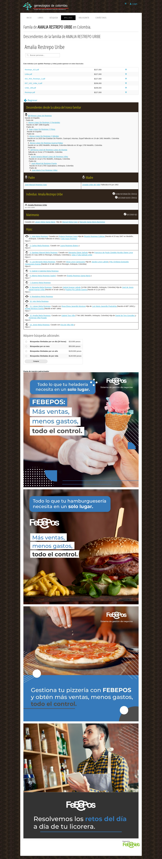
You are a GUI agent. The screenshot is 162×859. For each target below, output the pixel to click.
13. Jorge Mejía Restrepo (40, 325)
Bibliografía (84, 17)
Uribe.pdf (28, 74)
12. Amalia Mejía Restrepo (40, 315)
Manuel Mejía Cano (70, 222)
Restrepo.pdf (30, 92)
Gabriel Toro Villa (68, 315)
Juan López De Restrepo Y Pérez (42, 129)
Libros (40, 17)
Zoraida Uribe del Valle (91, 185)
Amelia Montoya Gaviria (34, 309)
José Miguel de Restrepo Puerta (44, 163)
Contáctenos (100, 17)
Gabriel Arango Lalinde (72, 287)
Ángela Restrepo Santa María (78, 276)
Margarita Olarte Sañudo (78, 253)
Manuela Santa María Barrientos (92, 222)
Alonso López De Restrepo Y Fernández (44, 122)
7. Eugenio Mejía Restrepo (40, 283)
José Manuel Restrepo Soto (36, 185)
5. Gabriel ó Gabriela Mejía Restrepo (44, 271)
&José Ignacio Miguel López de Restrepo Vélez (49, 157)
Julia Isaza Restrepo (69, 239)
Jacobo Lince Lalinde (100, 262)
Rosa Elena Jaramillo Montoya (74, 306)
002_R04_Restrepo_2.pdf (35, 79)
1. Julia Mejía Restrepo (39, 236)
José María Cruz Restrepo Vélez (44, 170)
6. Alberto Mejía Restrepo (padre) (43, 276)
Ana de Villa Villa (67, 325)
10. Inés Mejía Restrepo (39, 301)
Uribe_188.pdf (30, 88)
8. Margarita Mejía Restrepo (41, 287)
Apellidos (68, 17)
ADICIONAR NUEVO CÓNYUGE (126, 197)
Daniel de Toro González (125, 315)
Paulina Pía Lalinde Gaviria (76, 290)
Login (134, 4)
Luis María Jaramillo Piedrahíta (104, 306)
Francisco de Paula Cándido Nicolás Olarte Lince (113, 253)
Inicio (29, 17)
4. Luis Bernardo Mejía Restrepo (42, 262)
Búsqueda (54, 17)
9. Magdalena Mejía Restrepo (41, 297)
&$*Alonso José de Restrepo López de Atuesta (48, 150)
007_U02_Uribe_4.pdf (33, 83)
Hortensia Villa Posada (38, 318)
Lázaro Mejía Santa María (45, 222)
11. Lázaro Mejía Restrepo (40, 306)
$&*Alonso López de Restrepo (40, 116)
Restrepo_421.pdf (32, 70)
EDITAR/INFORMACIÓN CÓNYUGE (125, 193)
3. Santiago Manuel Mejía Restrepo (43, 253)
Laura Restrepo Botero (69, 246)
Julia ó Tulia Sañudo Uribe (82, 255)
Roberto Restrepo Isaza (68, 236)
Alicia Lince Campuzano (75, 262)
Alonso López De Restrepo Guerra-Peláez (46, 143)
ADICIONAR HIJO (130, 214)
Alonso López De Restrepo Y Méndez (44, 136)
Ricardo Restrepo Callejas (94, 236)
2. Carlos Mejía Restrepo (39, 246)
